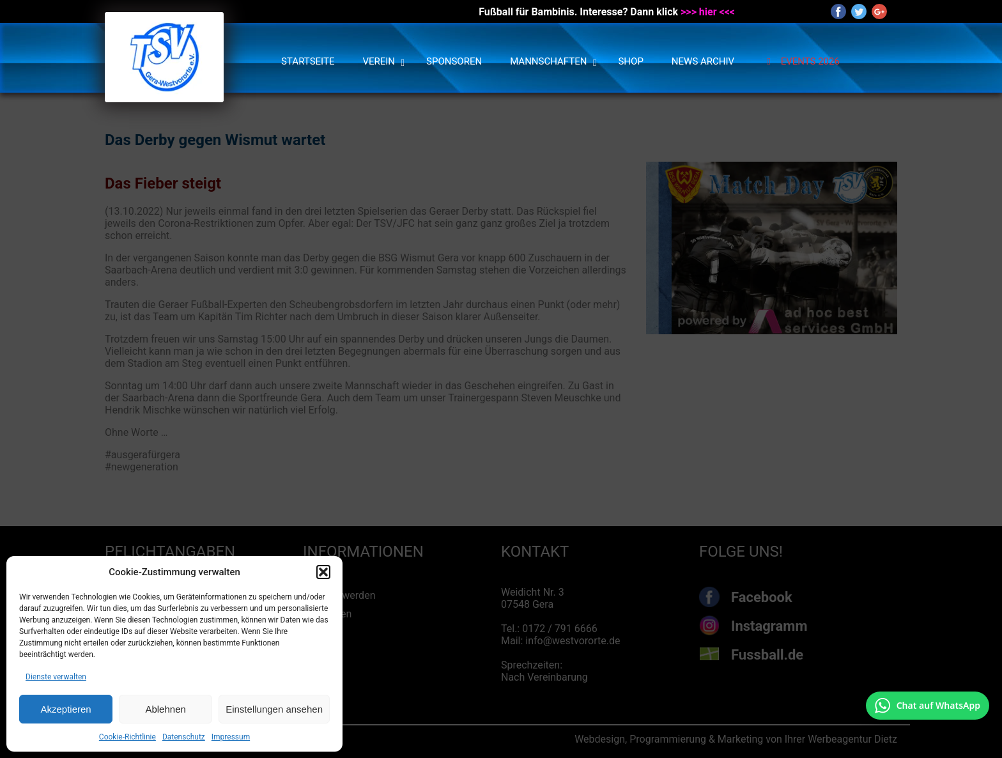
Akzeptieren (65, 709)
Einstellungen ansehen (274, 709)
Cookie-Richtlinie (127, 736)
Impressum (231, 736)
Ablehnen (165, 709)
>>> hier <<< (708, 12)
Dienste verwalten (56, 676)
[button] (323, 572)
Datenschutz (183, 736)
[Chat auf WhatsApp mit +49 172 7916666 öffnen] (927, 706)
